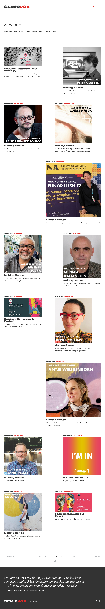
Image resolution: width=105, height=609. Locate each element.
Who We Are (33, 601)
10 (68, 557)
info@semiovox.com (21, 590)
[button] (99, 7)
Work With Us (90, 7)
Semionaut (19, 46)
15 (55, 561)
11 (74, 557)
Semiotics (8, 46)
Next (97, 557)
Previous (10, 557)
